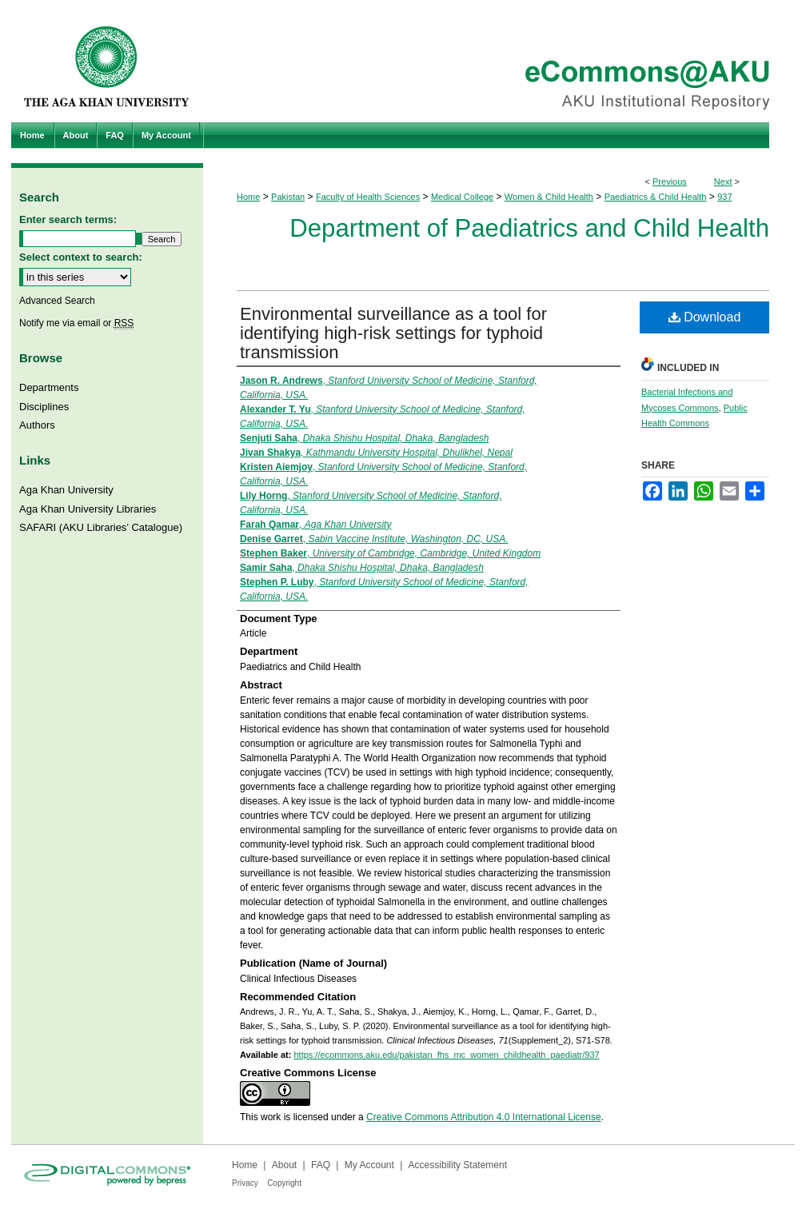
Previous (669, 181)
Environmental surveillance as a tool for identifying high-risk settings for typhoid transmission (393, 333)
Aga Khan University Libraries (87, 509)
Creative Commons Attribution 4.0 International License (483, 1117)
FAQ (320, 1165)
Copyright (284, 1183)
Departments (48, 387)
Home (248, 196)
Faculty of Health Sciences (368, 196)
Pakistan (288, 196)
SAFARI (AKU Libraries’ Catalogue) (100, 527)
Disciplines (44, 407)
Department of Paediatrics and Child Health (529, 228)
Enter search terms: (68, 219)
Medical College (462, 196)
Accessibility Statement (458, 1165)
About (284, 1165)
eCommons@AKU (499, 61)
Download (704, 317)
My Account (369, 1165)
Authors (37, 425)
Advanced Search (57, 300)
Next (723, 181)
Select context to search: (80, 257)
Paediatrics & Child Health (655, 196)
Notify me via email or (76, 323)
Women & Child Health (549, 196)
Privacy (245, 1183)
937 (724, 196)
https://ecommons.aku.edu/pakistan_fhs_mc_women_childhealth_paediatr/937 (446, 1054)
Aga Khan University (66, 490)
